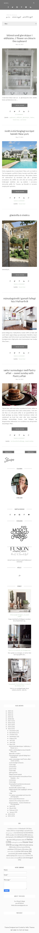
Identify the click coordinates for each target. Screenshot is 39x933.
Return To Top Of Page (19, 930)
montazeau (12, 780)
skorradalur (10, 851)
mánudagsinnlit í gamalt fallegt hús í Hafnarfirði (19, 300)
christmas (20, 835)
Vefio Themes (30, 927)
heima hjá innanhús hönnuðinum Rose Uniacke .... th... (20, 777)
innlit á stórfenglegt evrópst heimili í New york (19, 132)
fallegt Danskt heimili (15, 774)
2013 (9, 728)
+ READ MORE (19, 105)
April (11, 806)
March (11, 808)
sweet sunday (29, 441)
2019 (9, 717)
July (10, 740)
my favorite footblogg (17, 441)
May (10, 744)
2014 (9, 727)
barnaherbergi (18, 833)
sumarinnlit (11, 853)
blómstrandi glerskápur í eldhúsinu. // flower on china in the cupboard (19, 38)
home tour (16, 120)
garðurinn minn (19, 840)
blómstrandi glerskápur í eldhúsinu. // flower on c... (20, 747)
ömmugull (29, 858)
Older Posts (31, 452)
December (12, 730)
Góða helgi (12, 764)
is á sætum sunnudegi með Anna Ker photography (20, 796)
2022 (9, 715)
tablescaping (10, 855)
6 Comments (19, 114)
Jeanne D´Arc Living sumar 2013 (19, 801)
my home (23, 120)
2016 (9, 723)
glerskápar (26, 117)
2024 (9, 713)
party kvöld (12, 768)
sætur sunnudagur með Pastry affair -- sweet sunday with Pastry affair (19, 373)
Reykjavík (22, 828)
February (12, 810)
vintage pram (20, 855)
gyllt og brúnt (13, 772)
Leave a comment (19, 201)
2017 (9, 721)
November (12, 732)
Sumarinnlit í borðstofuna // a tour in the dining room (19, 685)
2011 (9, 816)
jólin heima (29, 845)
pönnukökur (12, 766)
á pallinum (19, 858)
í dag (10, 793)
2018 (9, 719)
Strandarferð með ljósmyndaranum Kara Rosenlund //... (19, 784)
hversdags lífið (17, 845)
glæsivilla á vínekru (20, 215)
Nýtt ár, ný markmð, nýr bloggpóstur (20, 650)
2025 (9, 711)
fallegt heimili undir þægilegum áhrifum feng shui (20, 790)
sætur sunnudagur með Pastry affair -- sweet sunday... (20, 760)
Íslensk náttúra (10, 857)
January (12, 812)
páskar (27, 849)
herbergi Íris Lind (16, 842)
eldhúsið (19, 117)
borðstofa (29, 833)
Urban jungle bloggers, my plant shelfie (19, 615)
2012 (9, 814)
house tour (22, 204)
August (11, 738)
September (13, 736)
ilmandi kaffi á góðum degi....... (18, 787)
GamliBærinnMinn (12, 828)
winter (28, 855)
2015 (9, 725)
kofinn (14, 847)
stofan (18, 851)
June (11, 742)
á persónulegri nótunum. (16, 763)
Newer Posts (8, 452)
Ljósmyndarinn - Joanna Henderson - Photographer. (20, 803)
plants (19, 849)
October (12, 734)
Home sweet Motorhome (16, 799)
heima (32, 117)
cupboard (12, 117)
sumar (26, 851)
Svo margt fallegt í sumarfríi (21, 830)
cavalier (11, 835)
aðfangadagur (9, 832)
